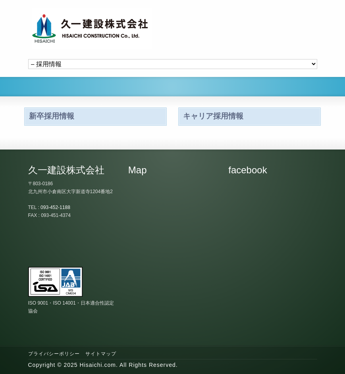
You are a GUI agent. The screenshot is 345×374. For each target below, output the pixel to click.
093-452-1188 (55, 207)
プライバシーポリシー (54, 354)
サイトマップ (100, 354)
